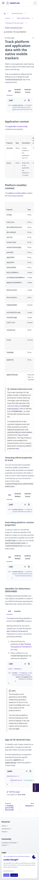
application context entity (18, 126)
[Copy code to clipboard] (29, 100)
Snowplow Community (10, 842)
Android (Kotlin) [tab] (17, 90)
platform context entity (16, 193)
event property (12, 409)
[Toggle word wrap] (25, 100)
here (17, 448)
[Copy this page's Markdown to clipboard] (20, 32)
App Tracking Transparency (17, 631)
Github (5, 826)
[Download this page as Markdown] (8, 32)
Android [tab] (17, 611)
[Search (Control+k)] (35, 3)
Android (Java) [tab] (27, 90)
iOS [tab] (9, 91)
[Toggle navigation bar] (3, 3)
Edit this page (13, 792)
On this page (9, 38)
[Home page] (5, 13)
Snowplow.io (6, 829)
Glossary (4, 831)
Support (5, 845)
